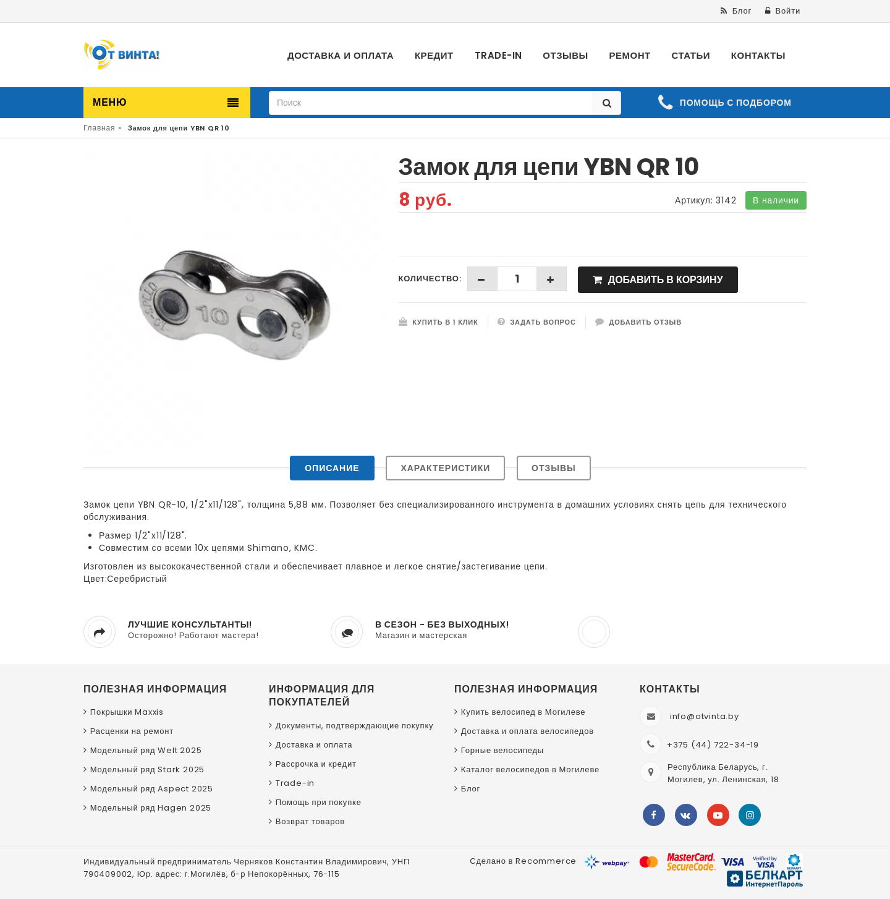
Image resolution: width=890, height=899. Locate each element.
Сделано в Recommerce (523, 861)
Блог (470, 789)
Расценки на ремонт (132, 731)
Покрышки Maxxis (127, 712)
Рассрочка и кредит (316, 764)
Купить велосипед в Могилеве (523, 712)
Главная (99, 127)
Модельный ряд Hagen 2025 (150, 808)
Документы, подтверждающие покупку (355, 725)
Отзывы (554, 468)
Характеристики (445, 468)
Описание (332, 468)
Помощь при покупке (319, 802)
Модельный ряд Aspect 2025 (151, 789)
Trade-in (295, 783)
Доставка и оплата (314, 745)
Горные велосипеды (502, 750)
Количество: (430, 278)
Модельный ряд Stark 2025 (147, 769)
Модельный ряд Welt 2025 (146, 750)
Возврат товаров (310, 821)
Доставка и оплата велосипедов (527, 731)
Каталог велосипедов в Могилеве (530, 769)
